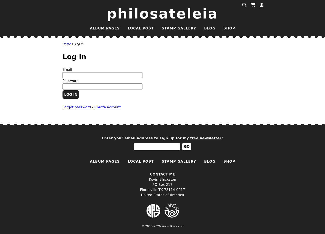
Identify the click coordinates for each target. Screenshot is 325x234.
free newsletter (206, 138)
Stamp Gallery (179, 28)
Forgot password (76, 107)
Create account (107, 107)
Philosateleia (162, 14)
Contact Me (162, 174)
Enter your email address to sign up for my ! (162, 138)
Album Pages (105, 28)
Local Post (141, 28)
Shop (229, 28)
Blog (210, 28)
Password (70, 81)
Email (67, 70)
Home (66, 44)
